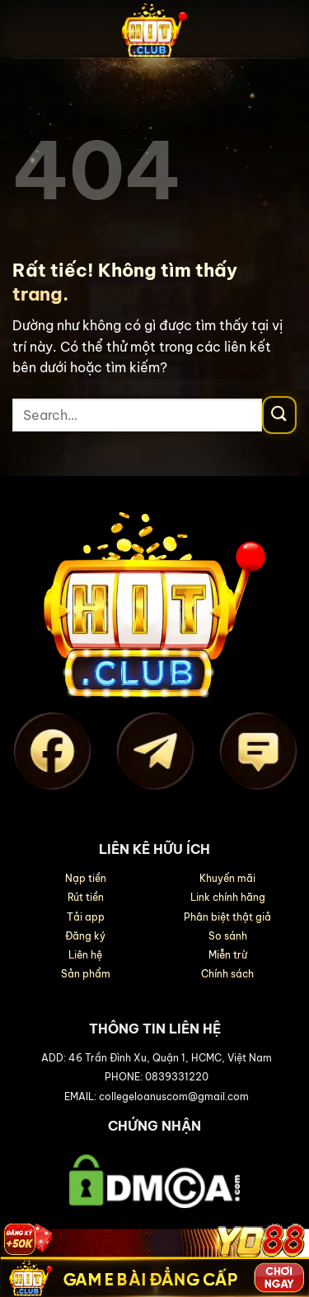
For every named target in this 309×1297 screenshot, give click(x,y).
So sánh (227, 936)
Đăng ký (85, 936)
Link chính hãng (227, 897)
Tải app (86, 917)
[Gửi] (279, 415)
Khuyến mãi (227, 878)
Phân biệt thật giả (227, 917)
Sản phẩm (85, 974)
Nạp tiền (85, 878)
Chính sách (227, 974)
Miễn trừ (227, 955)
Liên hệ (85, 955)
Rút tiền (86, 897)
